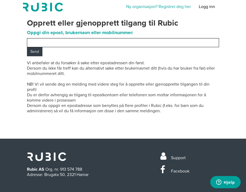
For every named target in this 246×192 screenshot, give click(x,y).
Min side (43, 7)
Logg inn (207, 6)
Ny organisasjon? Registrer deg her (158, 6)
